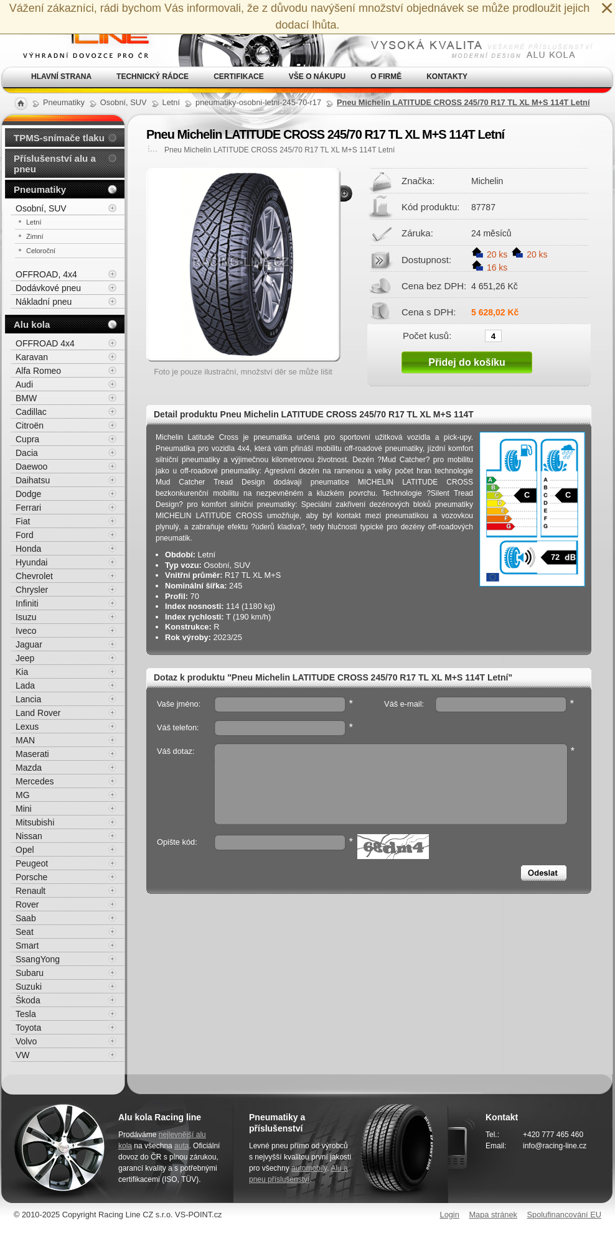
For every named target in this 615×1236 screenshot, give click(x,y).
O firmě (385, 76)
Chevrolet (34, 576)
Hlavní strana (61, 76)
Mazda (29, 768)
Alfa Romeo (38, 371)
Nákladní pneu (44, 302)
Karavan (32, 357)
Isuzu (26, 617)
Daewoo (31, 467)
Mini (24, 809)
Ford (25, 535)
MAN (25, 740)
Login (449, 1214)
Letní (33, 222)
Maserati (32, 754)
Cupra (27, 439)
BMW (26, 398)
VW (23, 1055)
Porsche (31, 877)
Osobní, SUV (41, 208)
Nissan (29, 836)
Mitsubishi (35, 822)
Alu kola (32, 324)
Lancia (28, 699)
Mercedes (35, 781)
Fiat (23, 521)
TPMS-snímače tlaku (59, 137)
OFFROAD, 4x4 (46, 274)
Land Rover (38, 713)
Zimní (35, 236)
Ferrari (28, 508)
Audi (24, 384)
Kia (22, 672)
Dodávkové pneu (48, 288)
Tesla (26, 1014)
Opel (25, 850)
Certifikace (239, 76)
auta (181, 1145)
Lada (25, 685)
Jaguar (29, 644)
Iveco (26, 631)
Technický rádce (152, 76)
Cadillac (31, 412)
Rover (27, 904)
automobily (309, 1168)
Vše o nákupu (317, 76)
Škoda (28, 1000)
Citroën (30, 425)
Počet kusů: (427, 335)
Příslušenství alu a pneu (55, 163)
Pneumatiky (40, 189)
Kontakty (446, 76)
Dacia (27, 453)
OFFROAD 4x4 (45, 343)
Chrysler (32, 590)
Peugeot (32, 863)
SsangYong (38, 959)
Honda (28, 549)
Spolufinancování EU (564, 1214)
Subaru (30, 973)
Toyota (28, 1028)
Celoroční (40, 250)
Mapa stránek (493, 1214)
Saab (26, 918)
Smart (27, 945)
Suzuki (29, 987)
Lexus (27, 727)
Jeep (25, 658)
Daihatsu (33, 480)
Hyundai (31, 562)
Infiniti (27, 603)
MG (23, 795)
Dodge (28, 494)
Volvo (26, 1041)
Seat (25, 932)
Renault (30, 891)
